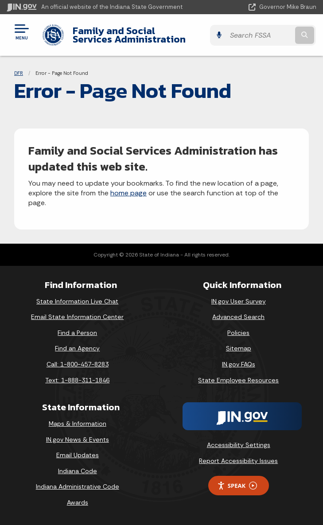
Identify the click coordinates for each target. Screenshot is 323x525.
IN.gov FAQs (238, 364)
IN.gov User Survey (238, 301)
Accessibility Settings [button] (238, 445)
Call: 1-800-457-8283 (78, 364)
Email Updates (77, 455)
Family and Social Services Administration (134, 35)
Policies (238, 333)
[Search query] (271, 35)
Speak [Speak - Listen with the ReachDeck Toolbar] (237, 486)
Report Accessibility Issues (238, 461)
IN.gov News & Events (77, 439)
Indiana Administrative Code (77, 486)
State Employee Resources (238, 380)
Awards (77, 502)
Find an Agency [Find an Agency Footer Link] (77, 348)
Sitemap (238, 348)
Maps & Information (77, 424)
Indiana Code (77, 471)
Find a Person (77, 333)
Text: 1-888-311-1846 (77, 380)
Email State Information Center (77, 317)
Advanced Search (238, 317)
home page (128, 193)
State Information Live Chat (77, 301)
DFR (18, 73)
